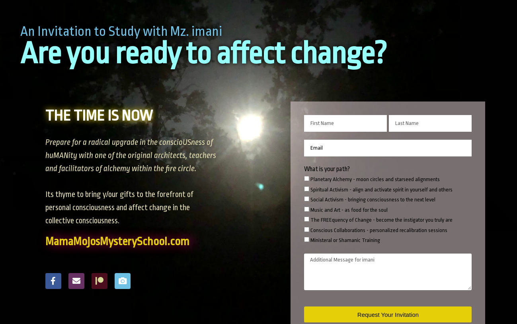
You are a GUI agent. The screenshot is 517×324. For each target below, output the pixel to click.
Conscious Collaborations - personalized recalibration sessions (378, 230)
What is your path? (327, 169)
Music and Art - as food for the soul (349, 210)
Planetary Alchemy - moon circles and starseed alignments (375, 179)
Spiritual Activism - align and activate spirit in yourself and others (381, 190)
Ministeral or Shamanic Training (345, 240)
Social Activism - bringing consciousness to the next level (372, 200)
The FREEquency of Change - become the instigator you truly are (381, 220)
